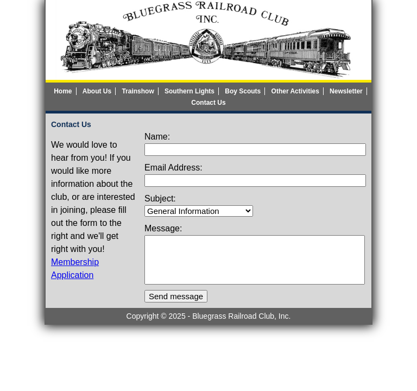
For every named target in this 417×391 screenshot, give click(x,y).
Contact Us (208, 102)
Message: (163, 228)
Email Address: (173, 167)
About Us (97, 91)
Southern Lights (189, 91)
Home (63, 91)
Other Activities (295, 91)
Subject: (160, 198)
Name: (157, 136)
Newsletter (346, 91)
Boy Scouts (243, 91)
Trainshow (138, 91)
